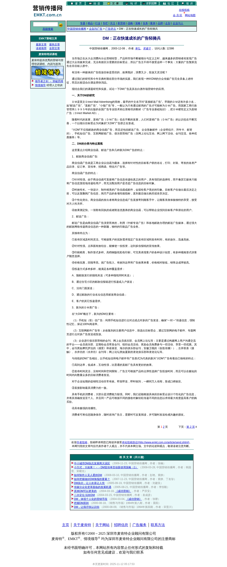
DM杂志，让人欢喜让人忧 (89, 483)
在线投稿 (184, 10)
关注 (112, 23)
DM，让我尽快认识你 (87, 507)
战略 (130, 23)
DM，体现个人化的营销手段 (91, 499)
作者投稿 (82, 442)
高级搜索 (48, 29)
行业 (97, 23)
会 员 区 (177, 15)
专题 (82, 23)
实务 (145, 23)
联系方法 (158, 525)
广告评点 (110, 28)
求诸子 (147, 48)
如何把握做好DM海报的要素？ (92, 479)
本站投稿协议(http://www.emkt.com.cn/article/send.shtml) (155, 442)
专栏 (105, 23)
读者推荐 (41, 48)
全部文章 (54, 48)
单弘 (138, 48)
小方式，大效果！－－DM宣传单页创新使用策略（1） (106, 467)
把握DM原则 (81, 503)
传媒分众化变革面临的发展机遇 (92, 487)
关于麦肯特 (82, 525)
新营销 (121, 23)
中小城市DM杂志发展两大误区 (92, 463)
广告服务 (139, 525)
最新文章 (41, 44)
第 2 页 (190, 426)
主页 (65, 525)
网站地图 (190, 15)
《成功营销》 (123, 491)
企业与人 (178, 23)
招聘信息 (121, 525)
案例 (152, 23)
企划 (167, 23)
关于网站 (102, 525)
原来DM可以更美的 (85, 491)
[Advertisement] (118, 13)
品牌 (160, 23)
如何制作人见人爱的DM (88, 475)
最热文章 (54, 44)
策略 (138, 23)
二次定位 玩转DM (84, 495)
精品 (90, 23)
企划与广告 (95, 28)
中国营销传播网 (76, 28)
